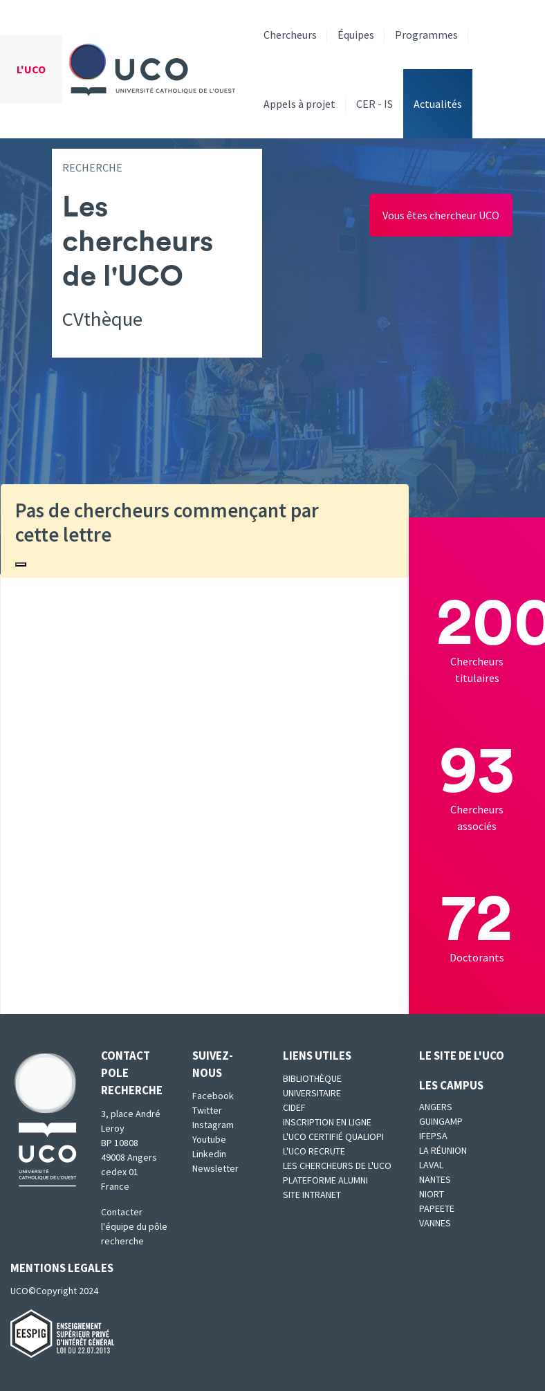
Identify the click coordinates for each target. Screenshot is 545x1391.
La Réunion (443, 1150)
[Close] (20, 564)
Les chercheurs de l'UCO (337, 1165)
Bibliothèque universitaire (312, 1085)
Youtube (209, 1139)
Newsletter (215, 1168)
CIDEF (294, 1107)
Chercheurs (290, 35)
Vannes (435, 1223)
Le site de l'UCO (461, 1055)
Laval (431, 1165)
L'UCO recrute (314, 1151)
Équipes (356, 35)
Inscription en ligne (327, 1122)
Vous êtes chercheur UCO (440, 215)
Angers (435, 1106)
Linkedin (209, 1154)
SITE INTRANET (312, 1194)
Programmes (426, 35)
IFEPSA (433, 1136)
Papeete (436, 1208)
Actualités (438, 104)
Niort (431, 1194)
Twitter (207, 1110)
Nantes (435, 1179)
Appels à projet (299, 104)
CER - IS (374, 104)
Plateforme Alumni (325, 1180)
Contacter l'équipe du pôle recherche (134, 1226)
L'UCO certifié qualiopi (333, 1136)
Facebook (213, 1095)
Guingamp (441, 1121)
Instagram (213, 1124)
